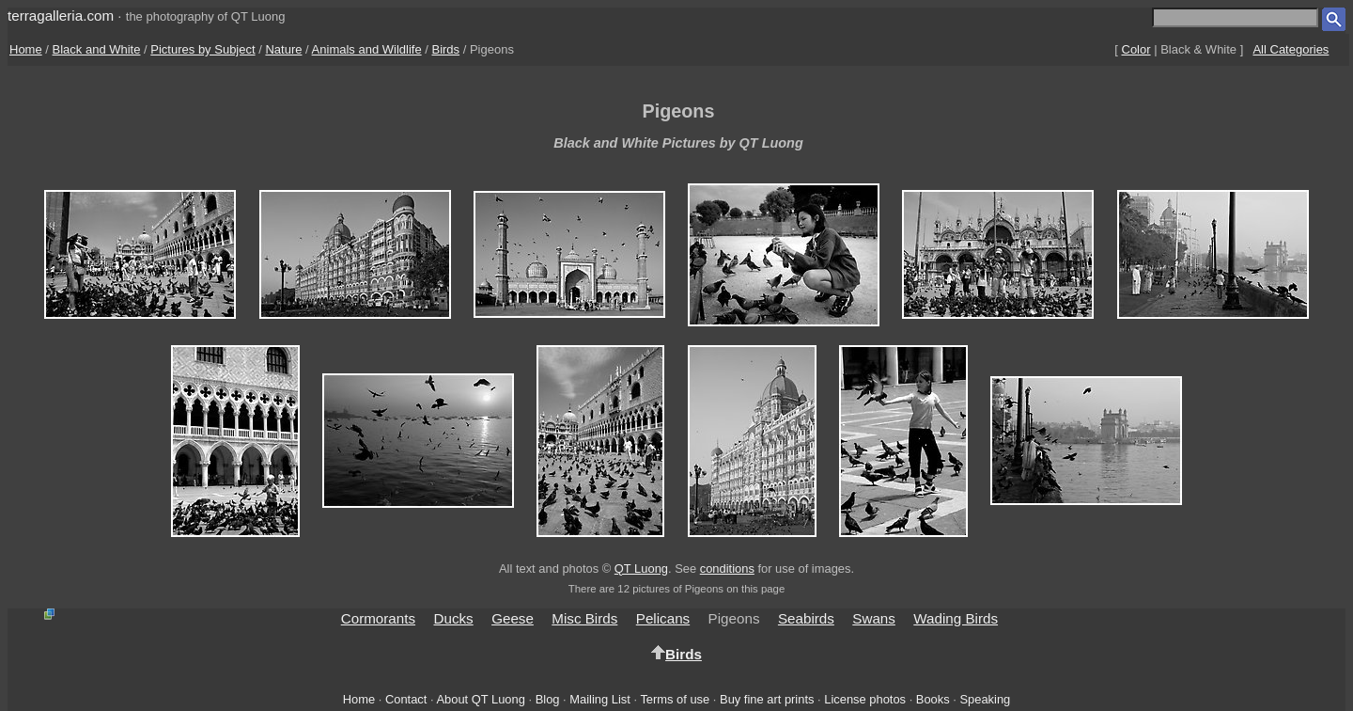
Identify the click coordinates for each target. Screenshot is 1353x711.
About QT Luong (480, 699)
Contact (406, 699)
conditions (727, 568)
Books (933, 699)
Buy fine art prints (767, 699)
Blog (548, 699)
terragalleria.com (61, 16)
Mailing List (599, 699)
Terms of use (674, 699)
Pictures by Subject (202, 49)
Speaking (984, 699)
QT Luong (641, 568)
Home (25, 49)
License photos (865, 699)
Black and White (97, 49)
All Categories (1290, 49)
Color (1136, 49)
